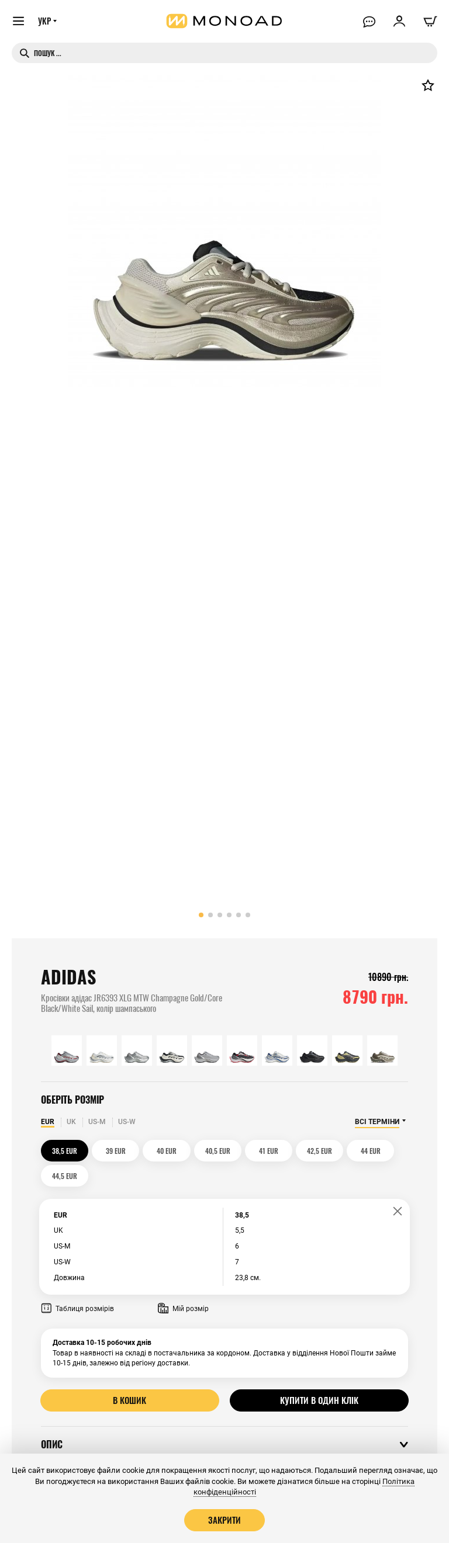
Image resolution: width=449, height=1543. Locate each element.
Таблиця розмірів (77, 1283)
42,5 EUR (293, 1151)
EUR (47, 1122)
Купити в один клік (319, 1374)
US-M (97, 1122)
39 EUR (109, 1151)
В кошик (130, 1374)
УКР (45, 21)
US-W (127, 1122)
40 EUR (155, 1151)
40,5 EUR (201, 1151)
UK (71, 1122)
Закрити (224, 1519)
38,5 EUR (62, 1151)
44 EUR (340, 1151)
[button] (201, 915)
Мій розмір (183, 1283)
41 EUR (247, 1151)
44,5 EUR (386, 1151)
